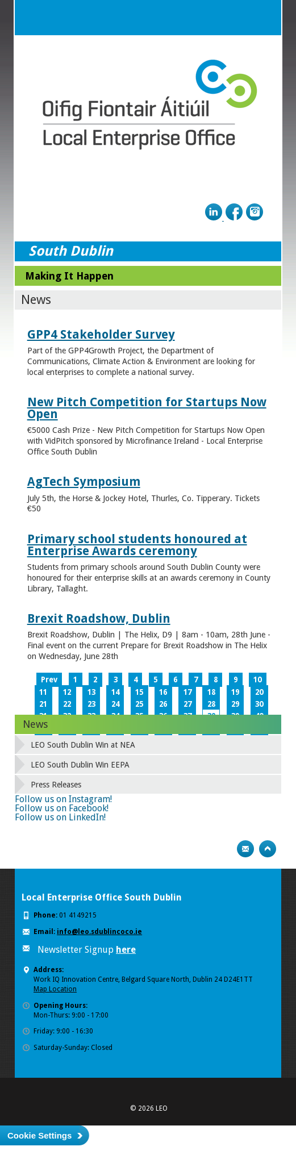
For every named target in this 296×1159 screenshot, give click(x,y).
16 (163, 692)
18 (211, 692)
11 (43, 692)
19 (235, 692)
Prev (49, 680)
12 (67, 692)
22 (67, 704)
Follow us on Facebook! (62, 808)
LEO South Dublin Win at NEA (83, 744)
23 (91, 704)
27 (187, 704)
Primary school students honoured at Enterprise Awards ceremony (137, 545)
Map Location (55, 989)
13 (91, 692)
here (126, 949)
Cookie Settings (39, 1135)
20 (259, 692)
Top (267, 848)
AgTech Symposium (83, 481)
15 (139, 692)
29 (235, 704)
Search (240, 17)
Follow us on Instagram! (63, 799)
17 (187, 692)
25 (139, 704)
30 (259, 704)
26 (163, 704)
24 (115, 704)
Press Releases (56, 784)
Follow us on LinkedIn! (60, 817)
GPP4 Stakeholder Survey (101, 334)
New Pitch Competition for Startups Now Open (146, 408)
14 (115, 692)
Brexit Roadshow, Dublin (98, 618)
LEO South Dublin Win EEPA (80, 764)
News (35, 724)
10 (257, 680)
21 (43, 704)
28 (211, 704)
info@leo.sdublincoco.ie (99, 932)
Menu (263, 17)
